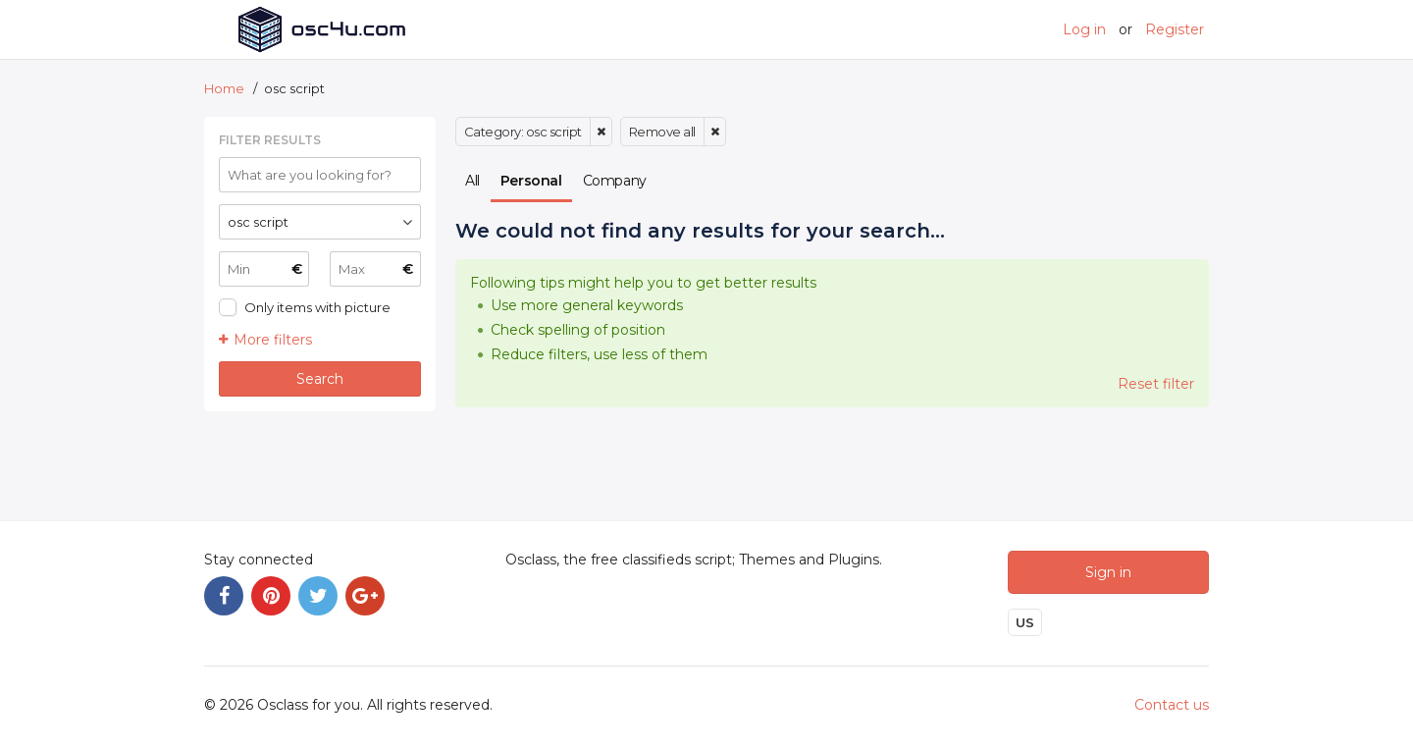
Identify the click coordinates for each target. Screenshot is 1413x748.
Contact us (1171, 705)
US (1025, 622)
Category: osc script (523, 131)
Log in (1084, 29)
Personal (531, 180)
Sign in (1108, 572)
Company (615, 180)
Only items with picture (317, 307)
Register (1174, 29)
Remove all (662, 131)
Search (319, 379)
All (472, 180)
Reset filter (1156, 384)
